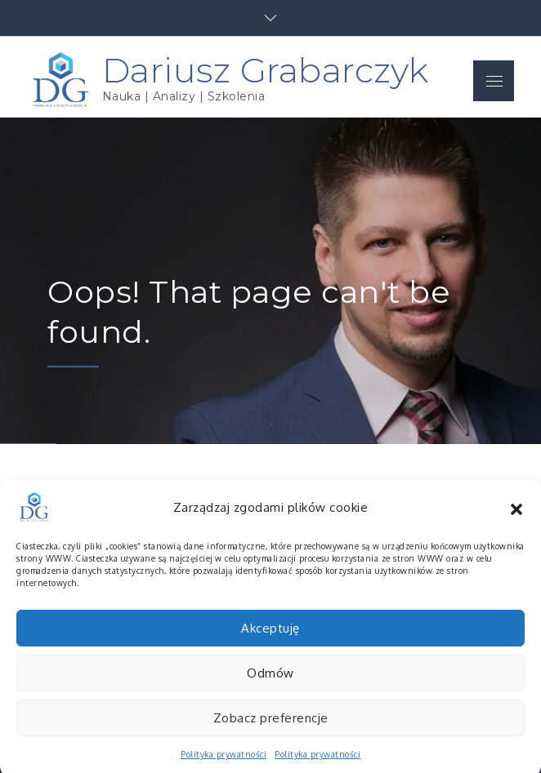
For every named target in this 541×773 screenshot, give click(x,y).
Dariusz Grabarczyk (265, 70)
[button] (516, 517)
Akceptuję (270, 638)
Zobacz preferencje (271, 727)
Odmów (270, 683)
